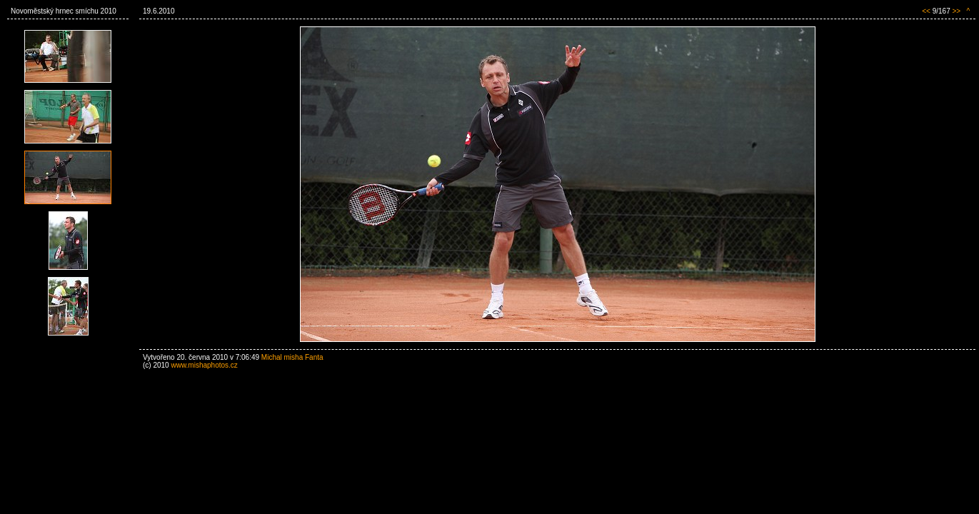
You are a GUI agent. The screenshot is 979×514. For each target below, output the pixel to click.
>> (956, 11)
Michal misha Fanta (292, 357)
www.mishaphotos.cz (204, 365)
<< (926, 11)
